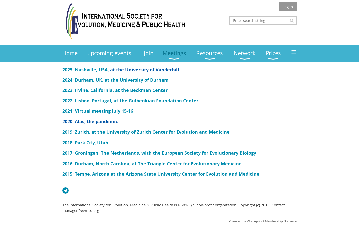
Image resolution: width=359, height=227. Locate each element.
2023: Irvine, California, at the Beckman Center (115, 90)
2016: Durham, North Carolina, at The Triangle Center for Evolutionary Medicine (152, 164)
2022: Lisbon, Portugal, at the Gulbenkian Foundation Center (130, 101)
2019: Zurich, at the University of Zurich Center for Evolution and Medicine (146, 132)
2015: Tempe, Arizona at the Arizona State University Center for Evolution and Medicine (160, 174)
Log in (287, 6)
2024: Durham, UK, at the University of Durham (115, 80)
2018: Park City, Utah (85, 143)
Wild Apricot (255, 221)
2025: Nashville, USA (85, 70)
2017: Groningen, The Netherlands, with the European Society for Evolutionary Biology (159, 153)
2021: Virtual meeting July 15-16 (97, 111)
